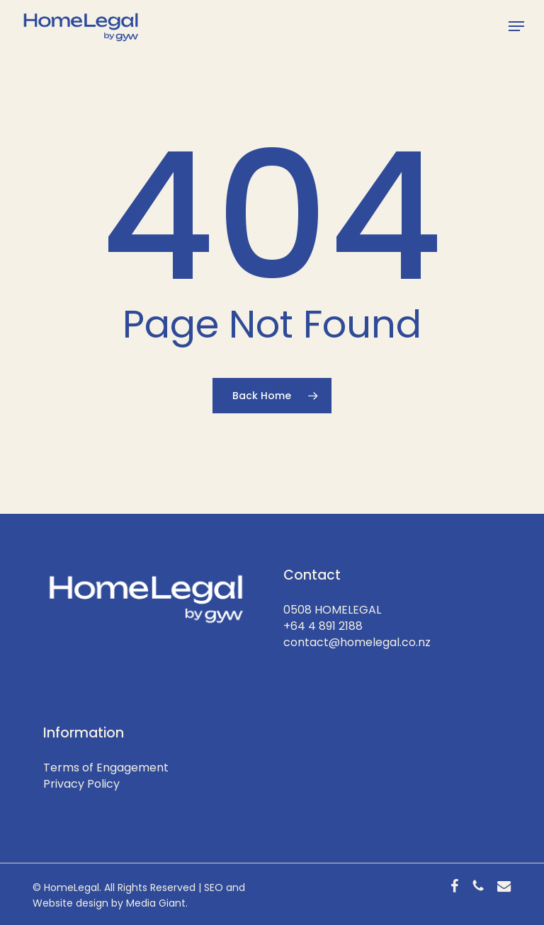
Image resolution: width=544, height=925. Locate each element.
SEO (213, 887)
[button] (516, 26)
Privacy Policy (81, 784)
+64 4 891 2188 (323, 626)
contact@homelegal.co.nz (357, 642)
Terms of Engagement (106, 767)
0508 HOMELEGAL (332, 610)
